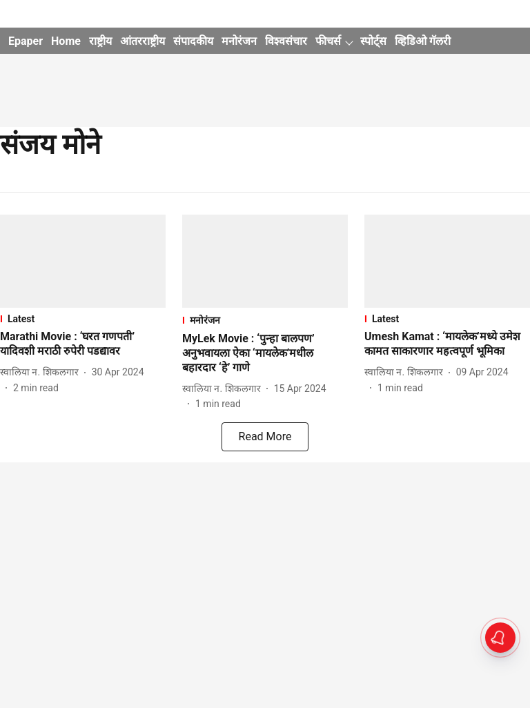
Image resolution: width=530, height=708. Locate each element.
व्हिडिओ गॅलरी (423, 41)
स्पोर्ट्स (373, 41)
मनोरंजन (239, 41)
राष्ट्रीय (100, 41)
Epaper (25, 41)
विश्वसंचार (286, 41)
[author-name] (42, 372)
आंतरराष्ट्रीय (142, 41)
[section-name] (83, 318)
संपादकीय (193, 41)
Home (66, 41)
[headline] (83, 344)
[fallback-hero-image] (83, 261)
